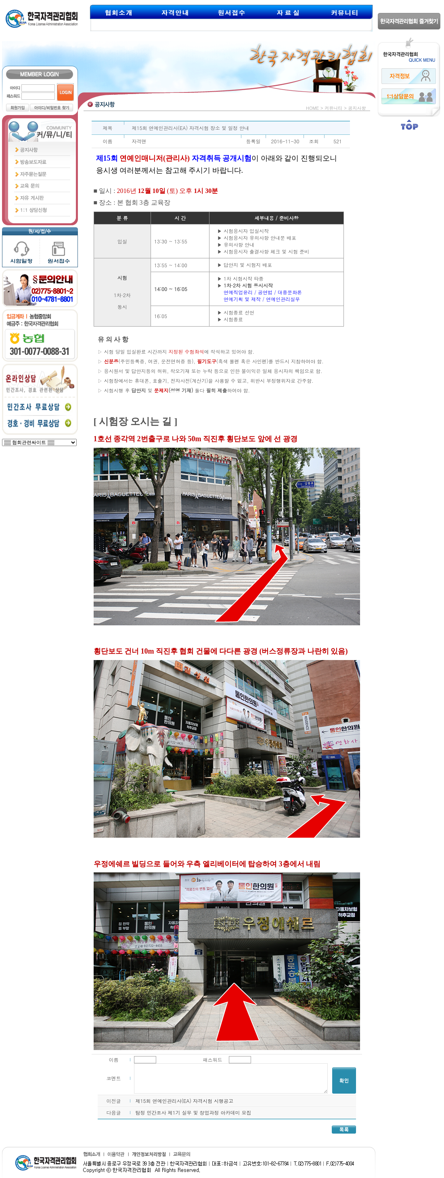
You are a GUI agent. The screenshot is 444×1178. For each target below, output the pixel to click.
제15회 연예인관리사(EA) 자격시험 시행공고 (185, 1100)
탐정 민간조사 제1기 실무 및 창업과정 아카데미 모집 (193, 1112)
